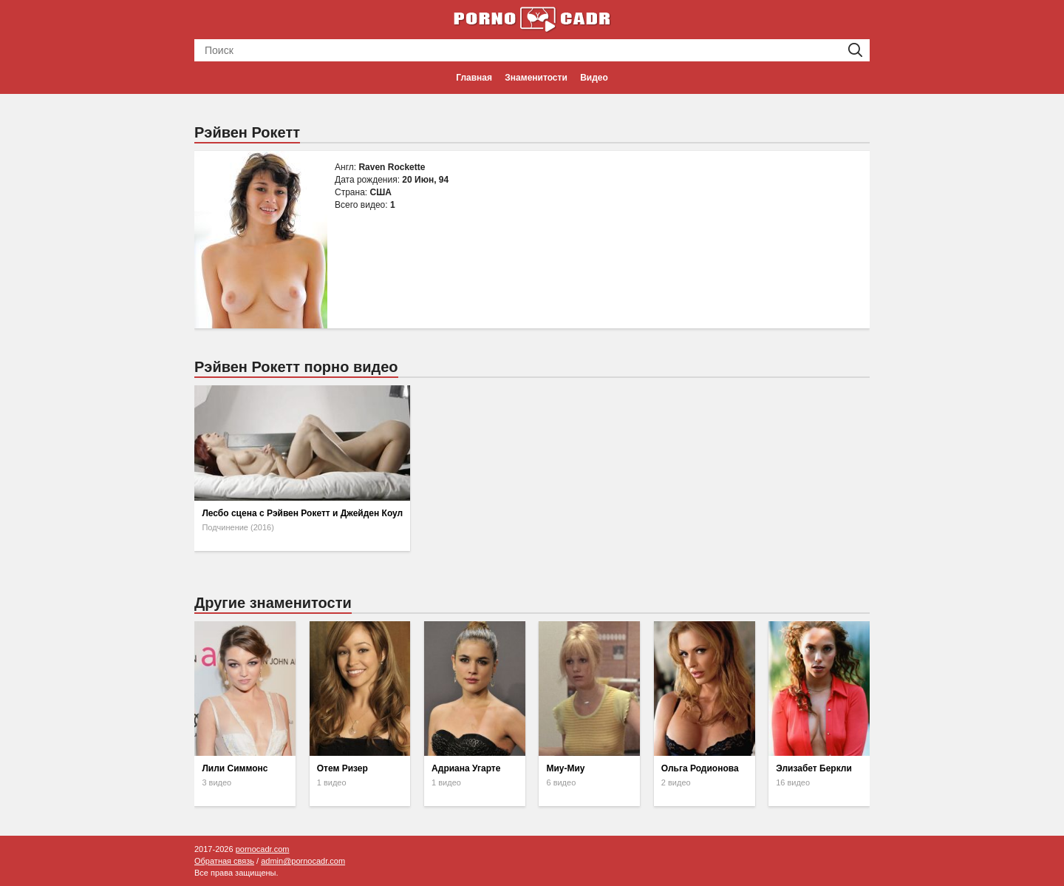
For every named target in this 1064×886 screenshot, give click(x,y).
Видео (594, 77)
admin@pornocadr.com (303, 860)
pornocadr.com (263, 849)
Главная (474, 77)
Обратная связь (224, 860)
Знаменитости (536, 77)
